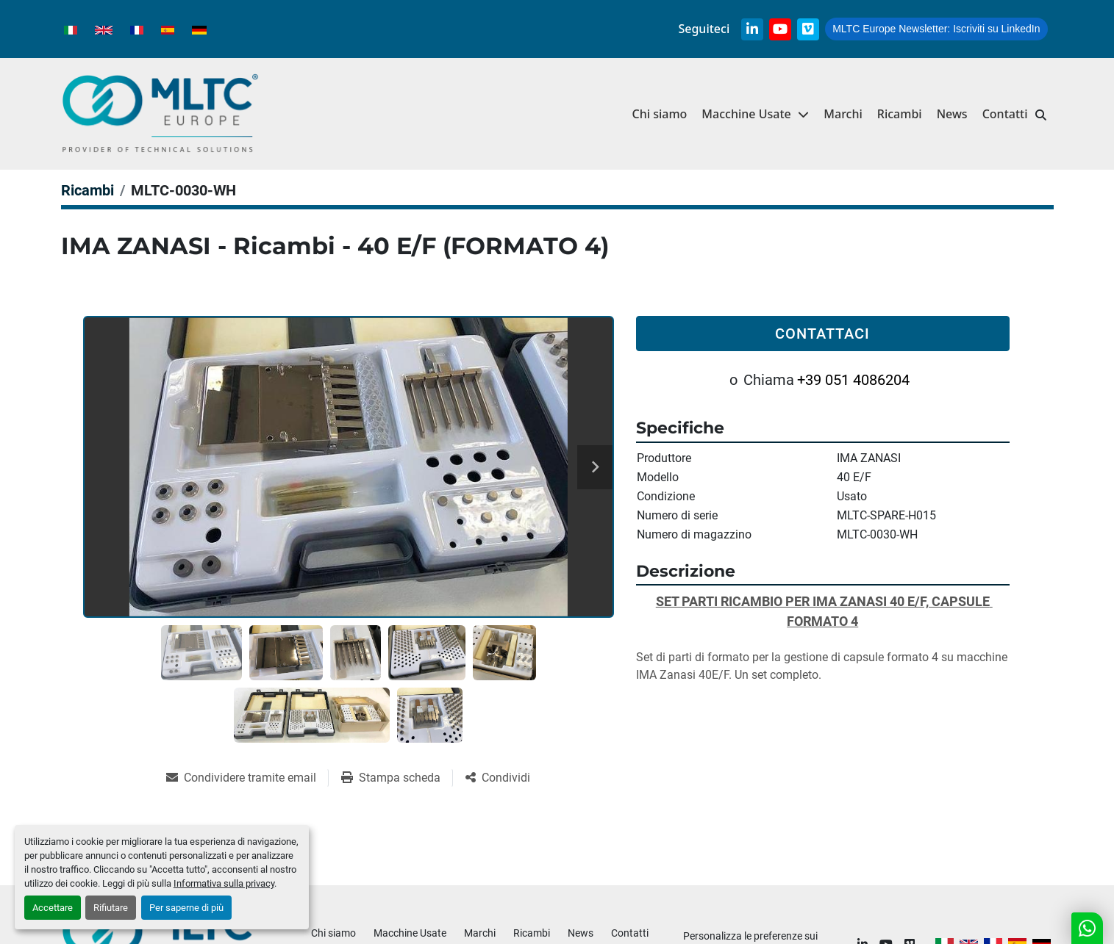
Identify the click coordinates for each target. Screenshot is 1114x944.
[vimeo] (808, 29)
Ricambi (899, 114)
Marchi (843, 114)
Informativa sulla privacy (224, 883)
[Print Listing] (396, 778)
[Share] (498, 778)
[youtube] (780, 29)
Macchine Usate (745, 114)
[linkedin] (752, 29)
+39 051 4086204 (853, 380)
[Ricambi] (87, 190)
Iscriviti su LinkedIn (936, 29)
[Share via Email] (247, 778)
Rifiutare (110, 907)
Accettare (52, 907)
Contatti (1005, 114)
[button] (755, 114)
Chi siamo (659, 114)
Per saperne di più (186, 907)
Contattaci (822, 333)
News (952, 114)
